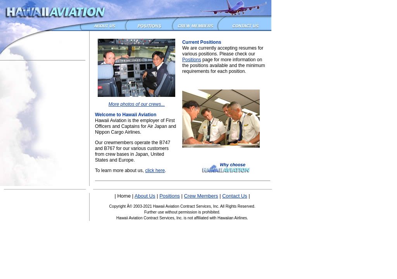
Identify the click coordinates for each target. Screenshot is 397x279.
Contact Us (234, 196)
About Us (145, 196)
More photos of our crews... (137, 104)
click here (155, 170)
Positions (191, 59)
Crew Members (201, 196)
